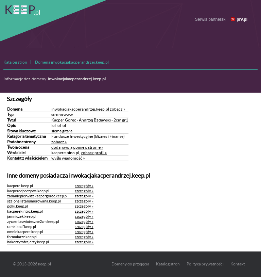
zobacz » (117, 109)
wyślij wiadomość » (68, 158)
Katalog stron (15, 62)
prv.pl (242, 19)
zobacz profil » (94, 152)
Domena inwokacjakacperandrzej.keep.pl (72, 62)
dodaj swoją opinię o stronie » (77, 147)
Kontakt (237, 264)
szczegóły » (84, 186)
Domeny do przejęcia (130, 264)
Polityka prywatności (205, 264)
